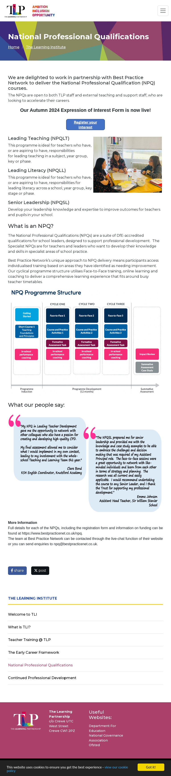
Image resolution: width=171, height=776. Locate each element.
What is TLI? (19, 627)
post (40, 570)
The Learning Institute (46, 47)
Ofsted (94, 745)
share (17, 570)
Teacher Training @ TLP (29, 640)
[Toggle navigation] (163, 10)
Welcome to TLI (22, 614)
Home (13, 47)
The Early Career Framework (33, 652)
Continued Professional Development (42, 678)
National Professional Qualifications (40, 665)
